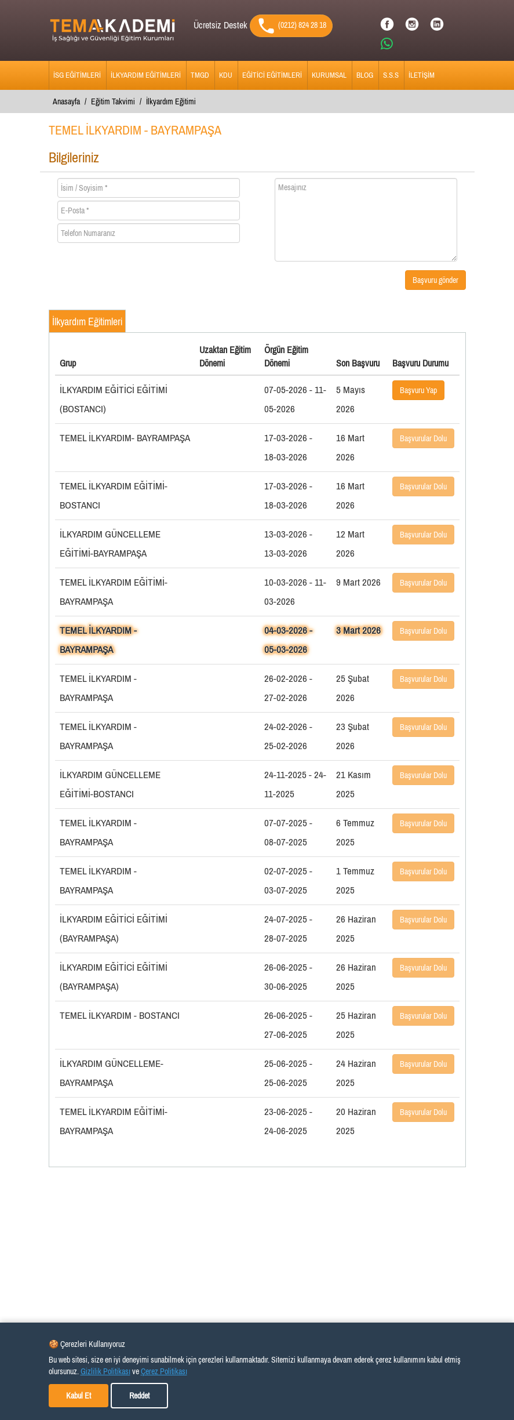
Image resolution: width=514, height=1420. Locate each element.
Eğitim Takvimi (113, 101)
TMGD (200, 75)
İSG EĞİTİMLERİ (77, 75)
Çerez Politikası (164, 1371)
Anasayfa (66, 101)
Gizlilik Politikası (105, 1371)
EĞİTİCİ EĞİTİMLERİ (272, 75)
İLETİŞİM (422, 75)
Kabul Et (78, 1395)
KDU (225, 75)
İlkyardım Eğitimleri (87, 321)
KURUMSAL (329, 75)
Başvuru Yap (418, 390)
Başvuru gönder (435, 280)
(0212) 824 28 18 (291, 26)
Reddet (139, 1395)
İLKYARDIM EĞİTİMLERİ (146, 75)
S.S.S (391, 75)
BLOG (364, 75)
